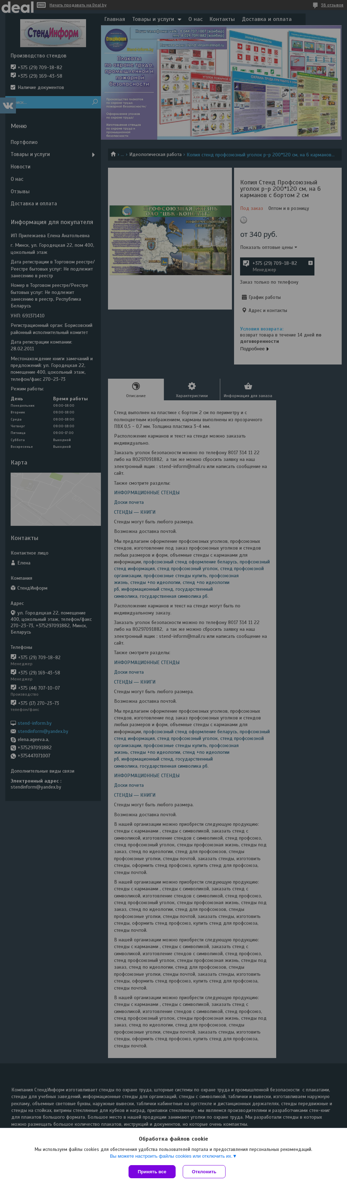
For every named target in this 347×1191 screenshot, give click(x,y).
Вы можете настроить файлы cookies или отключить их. (171, 1156)
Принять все (152, 1171)
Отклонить (204, 1171)
